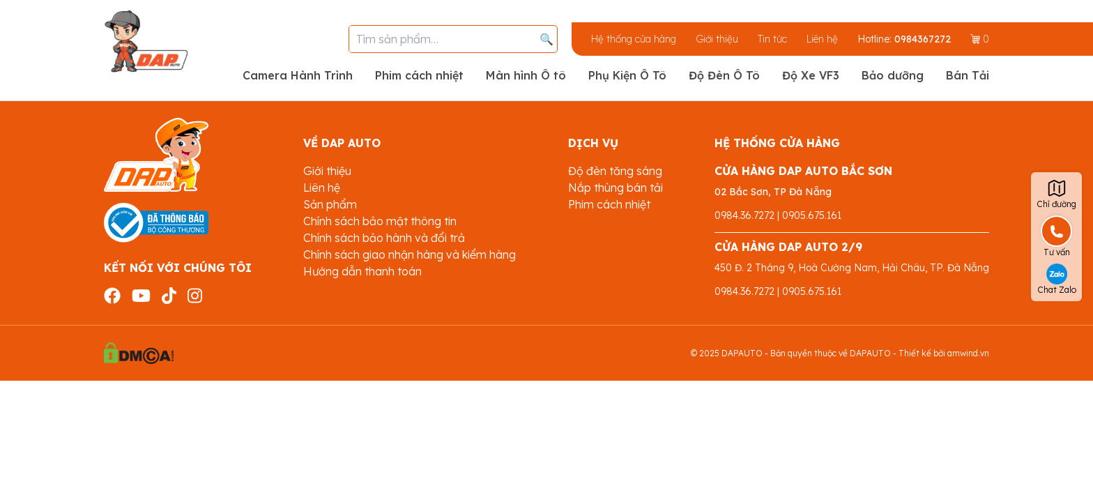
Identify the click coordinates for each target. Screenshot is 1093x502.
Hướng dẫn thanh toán (362, 271)
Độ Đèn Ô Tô (724, 75)
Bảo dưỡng (893, 75)
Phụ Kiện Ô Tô (627, 75)
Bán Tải (967, 75)
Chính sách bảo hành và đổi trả (384, 238)
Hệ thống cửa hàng (633, 39)
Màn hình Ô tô (526, 75)
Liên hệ (822, 39)
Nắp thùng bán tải (615, 188)
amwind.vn (968, 353)
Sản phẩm (330, 204)
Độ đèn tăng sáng (615, 171)
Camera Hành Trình (298, 75)
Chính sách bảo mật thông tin (380, 221)
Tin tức (772, 39)
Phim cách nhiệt (419, 75)
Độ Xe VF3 (810, 75)
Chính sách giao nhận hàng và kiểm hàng (409, 254)
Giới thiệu (717, 39)
